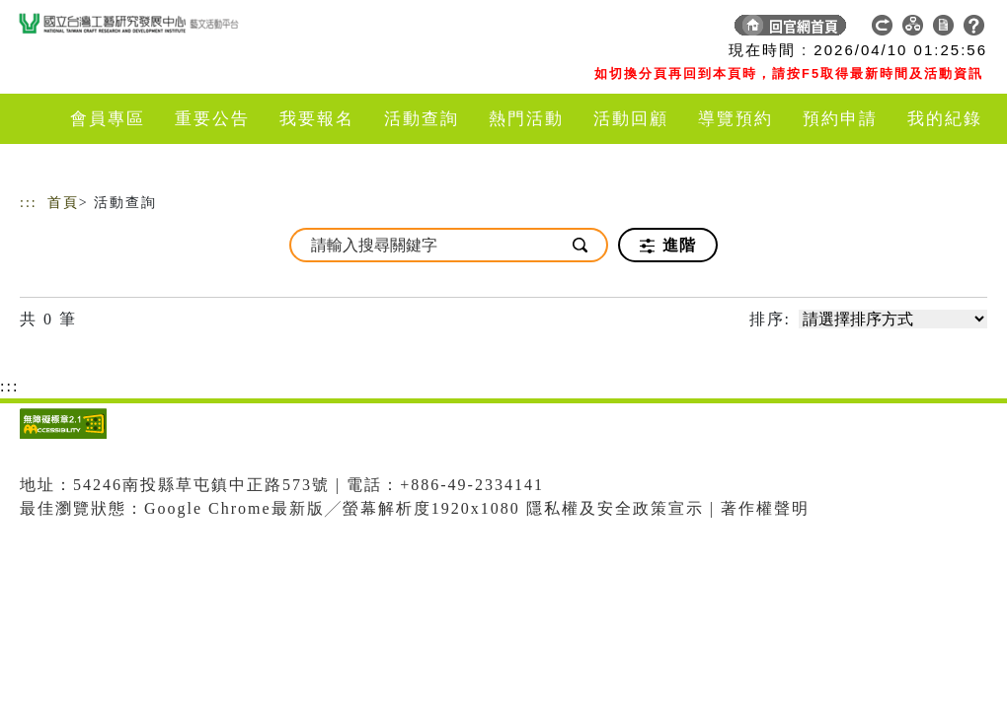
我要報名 (316, 118)
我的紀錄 (944, 118)
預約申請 (840, 118)
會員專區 (107, 118)
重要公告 (212, 118)
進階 (668, 245)
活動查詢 (421, 118)
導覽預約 (735, 118)
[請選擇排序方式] (893, 319)
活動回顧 (630, 118)
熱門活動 (526, 118)
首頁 (63, 202)
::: (29, 202)
